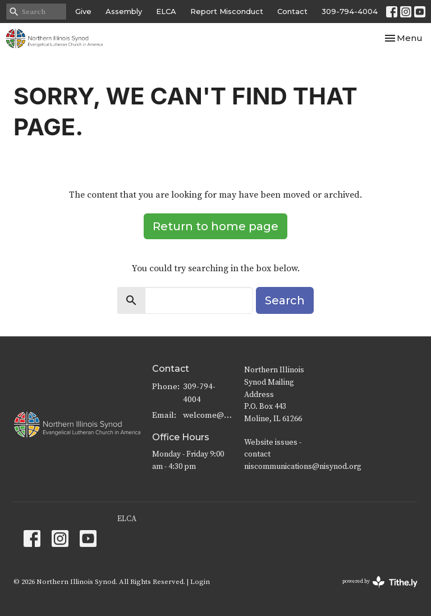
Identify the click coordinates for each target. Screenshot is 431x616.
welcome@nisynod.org (208, 415)
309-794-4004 (350, 11)
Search (285, 300)
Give (83, 11)
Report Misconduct (226, 11)
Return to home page (215, 226)
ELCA (166, 11)
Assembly (124, 11)
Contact (292, 11)
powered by (380, 582)
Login (200, 581)
